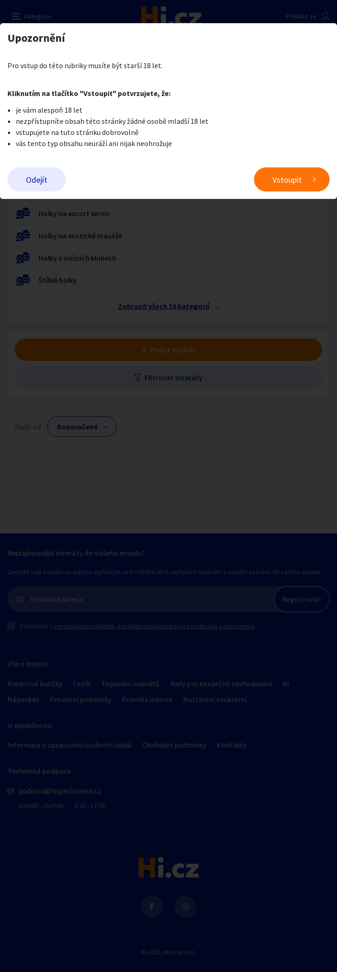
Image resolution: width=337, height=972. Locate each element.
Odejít (36, 179)
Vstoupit (287, 179)
